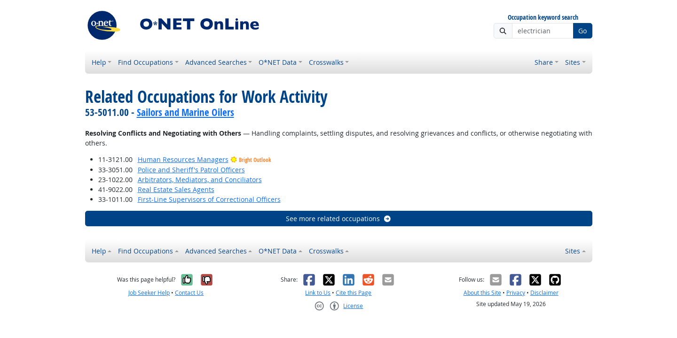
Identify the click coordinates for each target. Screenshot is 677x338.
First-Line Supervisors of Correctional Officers (209, 199)
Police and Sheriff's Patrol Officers (191, 169)
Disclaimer (544, 293)
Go (582, 30)
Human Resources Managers (183, 159)
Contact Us (189, 293)
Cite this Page (353, 293)
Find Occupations (145, 62)
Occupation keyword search (543, 18)
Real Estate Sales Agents (176, 189)
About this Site (482, 293)
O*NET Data (278, 62)
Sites (572, 62)
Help (99, 62)
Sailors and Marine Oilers (185, 112)
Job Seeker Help (149, 293)
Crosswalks (326, 62)
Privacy (515, 293)
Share (544, 62)
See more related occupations (339, 218)
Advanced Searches (216, 62)
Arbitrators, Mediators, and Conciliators (200, 179)
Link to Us (318, 293)
